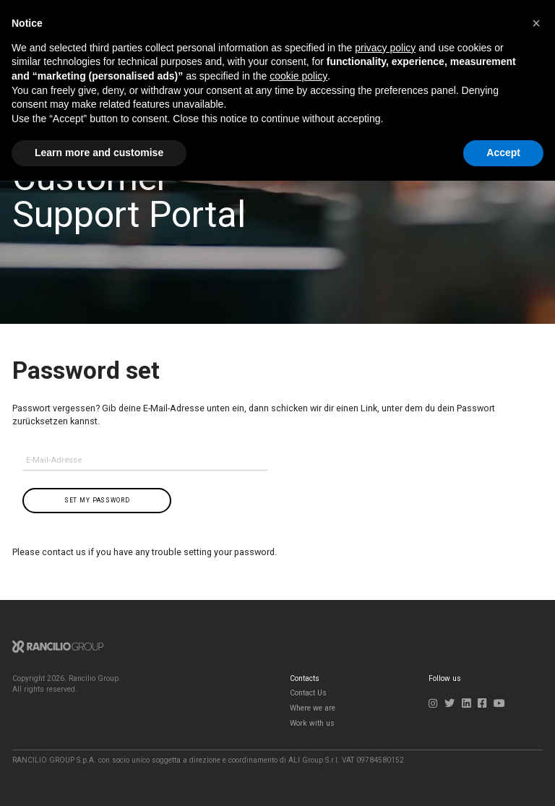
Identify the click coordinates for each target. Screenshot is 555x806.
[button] (536, 23)
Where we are (312, 708)
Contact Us (308, 694)
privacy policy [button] (385, 47)
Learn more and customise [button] (99, 152)
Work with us (312, 723)
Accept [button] (503, 152)
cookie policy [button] (298, 76)
